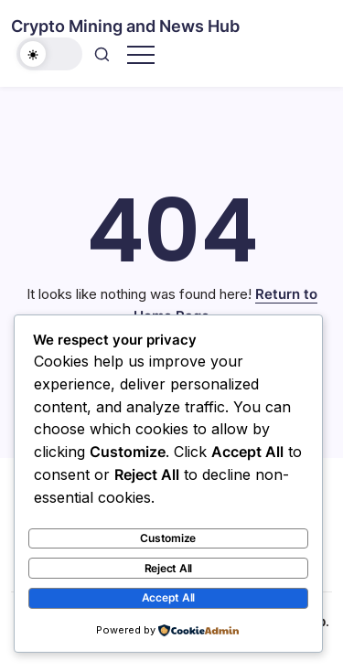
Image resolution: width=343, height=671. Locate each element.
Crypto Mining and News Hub (125, 26)
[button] (49, 53)
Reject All (169, 568)
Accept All (169, 597)
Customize (168, 538)
